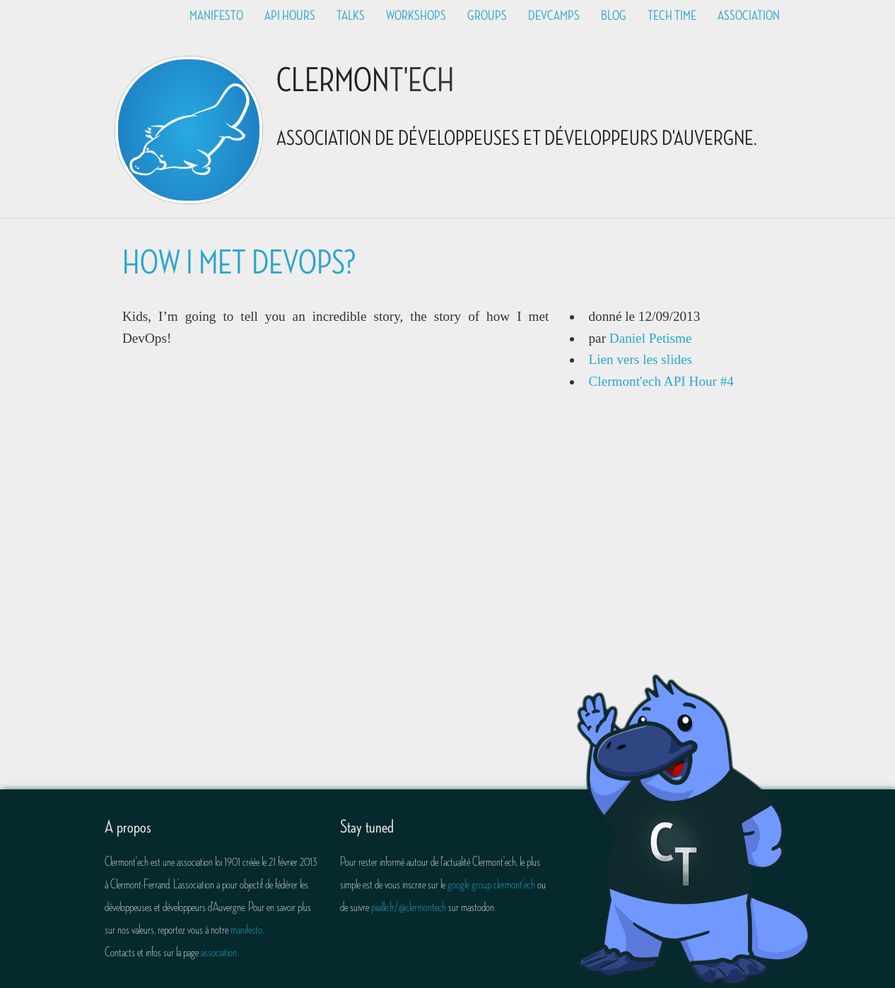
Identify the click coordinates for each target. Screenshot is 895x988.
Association (749, 15)
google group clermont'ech (491, 884)
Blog (613, 15)
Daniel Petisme (650, 338)
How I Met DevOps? (239, 263)
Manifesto (216, 15)
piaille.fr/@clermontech (408, 906)
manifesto (246, 929)
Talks (351, 15)
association (219, 952)
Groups (487, 15)
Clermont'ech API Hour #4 (661, 381)
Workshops (416, 15)
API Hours (289, 15)
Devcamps (554, 15)
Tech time (672, 15)
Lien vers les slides (641, 359)
